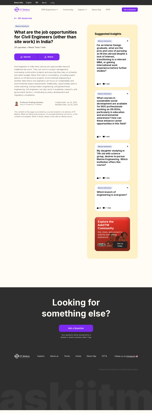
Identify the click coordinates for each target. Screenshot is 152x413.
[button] (49, 9)
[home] (22, 9)
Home (78, 356)
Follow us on (125, 356)
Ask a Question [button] (130, 9)
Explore (40, 356)
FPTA (108, 9)
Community (68, 9)
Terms (67, 356)
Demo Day (96, 9)
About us (54, 356)
